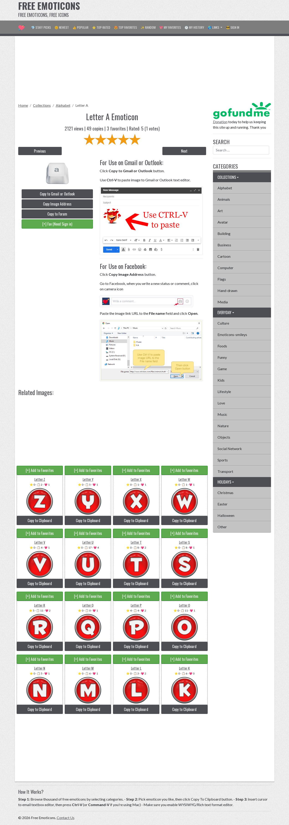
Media (222, 302)
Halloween (225, 515)
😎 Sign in (232, 27)
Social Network (229, 448)
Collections (42, 105)
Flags (221, 279)
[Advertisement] (188, 10)
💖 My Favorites (170, 27)
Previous (40, 151)
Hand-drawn (227, 290)
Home (23, 105)
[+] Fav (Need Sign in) (57, 224)
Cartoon (223, 256)
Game (222, 369)
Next (184, 151)
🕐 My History (194, 27)
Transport (225, 471)
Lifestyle (224, 391)
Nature (223, 426)
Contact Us (65, 817)
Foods (222, 346)
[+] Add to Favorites (40, 470)
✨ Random (148, 27)
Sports (222, 460)
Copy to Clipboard (40, 520)
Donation (220, 122)
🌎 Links (214, 27)
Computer (225, 267)
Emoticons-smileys (232, 334)
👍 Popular (80, 27)
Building (223, 233)
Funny (222, 357)
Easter (222, 504)
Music (222, 414)
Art (220, 210)
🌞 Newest (61, 27)
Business (224, 245)
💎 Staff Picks (41, 27)
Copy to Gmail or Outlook (57, 194)
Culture (223, 323)
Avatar (222, 222)
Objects (223, 437)
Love (221, 403)
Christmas (225, 492)
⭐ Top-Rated (101, 27)
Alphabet (63, 105)
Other (222, 527)
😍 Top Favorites (125, 27)
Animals (223, 199)
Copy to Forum (57, 214)
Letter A (81, 105)
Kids (221, 380)
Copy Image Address (57, 204)
